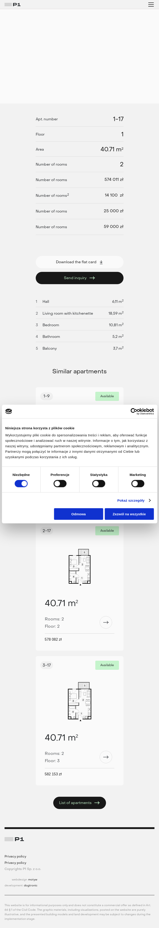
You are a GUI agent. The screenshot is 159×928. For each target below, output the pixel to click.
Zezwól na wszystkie (129, 514)
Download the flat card (79, 262)
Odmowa (78, 514)
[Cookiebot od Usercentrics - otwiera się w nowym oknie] (134, 411)
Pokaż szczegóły (131, 500)
